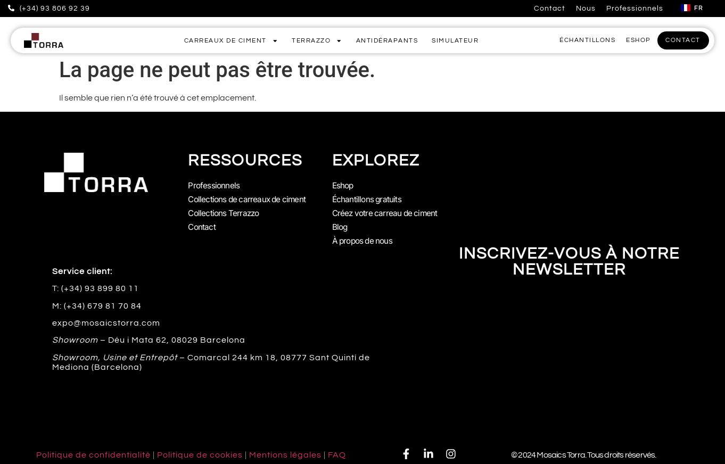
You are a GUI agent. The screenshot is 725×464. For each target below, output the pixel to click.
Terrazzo (317, 40)
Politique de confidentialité (93, 450)
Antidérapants (387, 41)
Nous (586, 8)
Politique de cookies (200, 450)
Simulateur (455, 41)
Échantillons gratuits (367, 198)
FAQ (337, 450)
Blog (340, 224)
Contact (549, 8)
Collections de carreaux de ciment (249, 198)
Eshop (343, 185)
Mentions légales (285, 450)
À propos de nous (364, 236)
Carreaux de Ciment (231, 40)
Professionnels (634, 8)
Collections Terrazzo (225, 211)
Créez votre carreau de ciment (387, 211)
